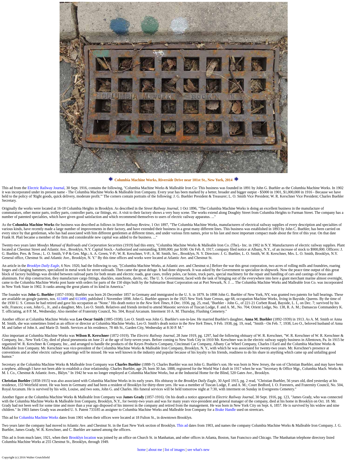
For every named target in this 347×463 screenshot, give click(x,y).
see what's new (198, 450)
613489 (62, 299)
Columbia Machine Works (38, 417)
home (142, 450)
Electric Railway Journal (45, 188)
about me (155, 450)
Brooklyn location (82, 437)
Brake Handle (225, 410)
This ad (182, 425)
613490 (80, 299)
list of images (175, 450)
